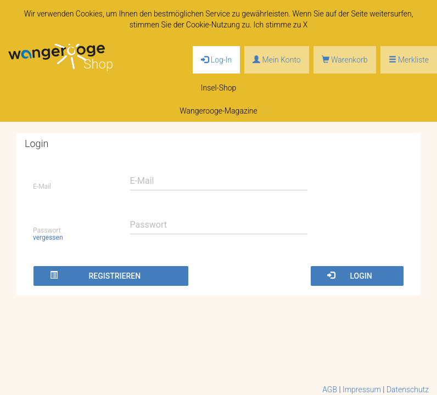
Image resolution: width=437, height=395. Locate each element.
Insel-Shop (219, 87)
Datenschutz (407, 389)
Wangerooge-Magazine (218, 110)
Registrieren (95, 275)
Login (349, 275)
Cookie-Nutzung (213, 24)
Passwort (48, 234)
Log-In (216, 59)
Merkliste (409, 59)
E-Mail (42, 186)
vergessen (48, 237)
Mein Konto (276, 59)
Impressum (362, 389)
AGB (329, 389)
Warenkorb (345, 59)
